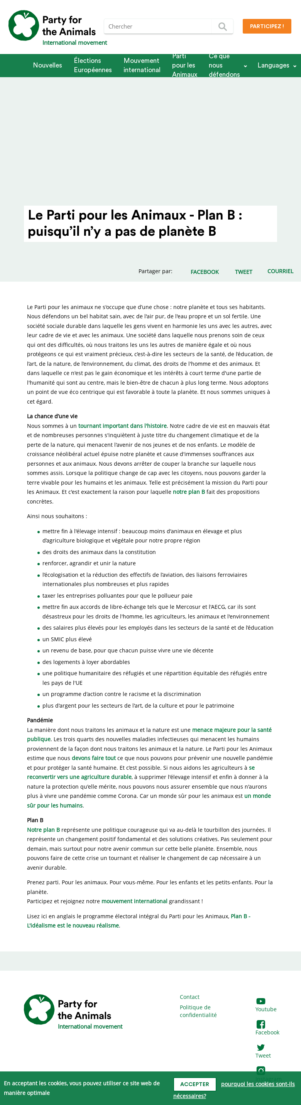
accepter (194, 1084)
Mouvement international (142, 65)
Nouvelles (47, 65)
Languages (273, 65)
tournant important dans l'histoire (122, 425)
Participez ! (267, 26)
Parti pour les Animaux (184, 65)
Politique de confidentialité (198, 1011)
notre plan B (189, 491)
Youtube (266, 1005)
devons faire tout (94, 758)
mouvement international (134, 901)
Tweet (263, 1051)
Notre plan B (43, 829)
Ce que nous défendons (224, 65)
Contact (190, 996)
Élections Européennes (93, 65)
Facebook (267, 1028)
